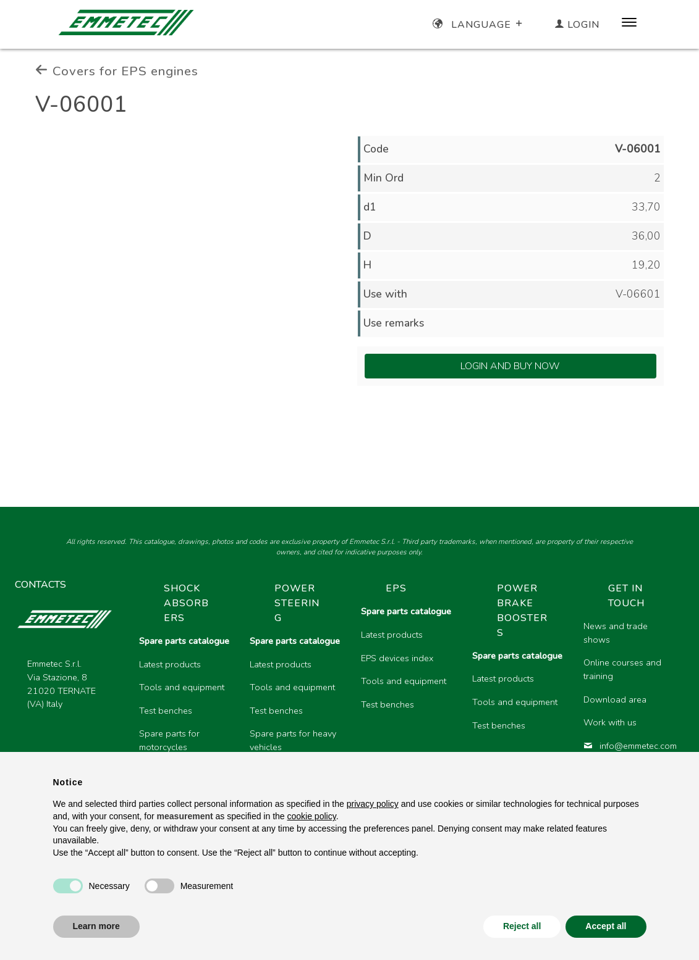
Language (479, 24)
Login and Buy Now (510, 366)
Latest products (170, 664)
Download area (614, 699)
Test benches (165, 710)
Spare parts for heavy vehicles (293, 740)
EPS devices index (397, 658)
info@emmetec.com (629, 746)
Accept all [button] (605, 926)
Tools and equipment (181, 687)
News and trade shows (615, 633)
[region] (407, 697)
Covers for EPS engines (116, 71)
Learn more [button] (96, 926)
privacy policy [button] (373, 804)
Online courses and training (622, 669)
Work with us (610, 722)
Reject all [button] (522, 926)
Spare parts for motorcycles (169, 740)
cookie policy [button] (311, 816)
